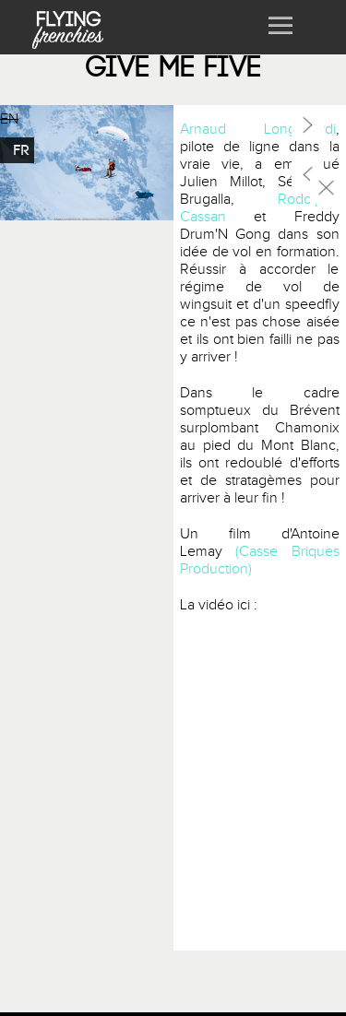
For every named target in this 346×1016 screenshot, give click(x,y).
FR (22, 150)
